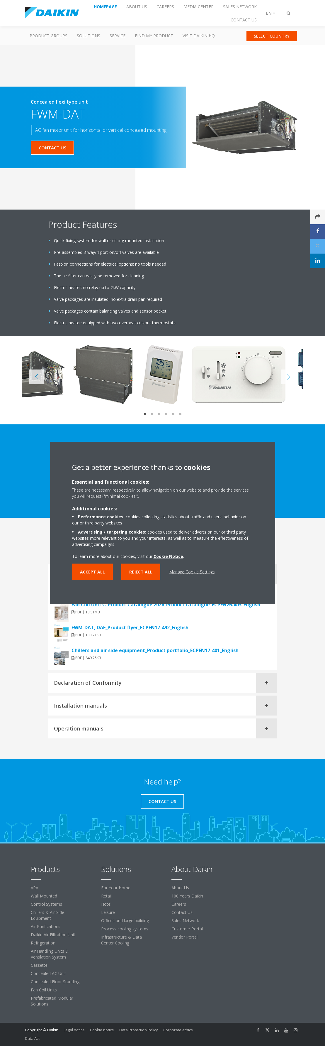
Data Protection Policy (138, 1029)
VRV (34, 887)
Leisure (108, 912)
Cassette (39, 965)
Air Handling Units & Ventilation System (50, 954)
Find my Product (154, 35)
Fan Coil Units (44, 990)
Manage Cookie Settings (192, 572)
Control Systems (46, 904)
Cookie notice (102, 1029)
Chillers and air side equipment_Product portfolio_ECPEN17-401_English (155, 650)
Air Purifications (45, 926)
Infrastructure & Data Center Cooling (121, 940)
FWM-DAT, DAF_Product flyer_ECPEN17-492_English (130, 627)
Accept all (92, 572)
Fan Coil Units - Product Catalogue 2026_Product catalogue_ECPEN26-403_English (166, 604)
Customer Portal (187, 929)
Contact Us (182, 912)
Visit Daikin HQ (199, 35)
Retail (106, 896)
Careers (178, 904)
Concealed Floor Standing (55, 981)
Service (117, 35)
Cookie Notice (168, 556)
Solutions (88, 35)
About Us (180, 887)
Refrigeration (43, 943)
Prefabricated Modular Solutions (52, 1001)
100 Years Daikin (187, 896)
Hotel (106, 904)
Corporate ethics (178, 1029)
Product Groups (48, 35)
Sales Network (185, 920)
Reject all (140, 572)
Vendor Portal (184, 937)
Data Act (32, 1038)
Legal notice (74, 1029)
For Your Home (115, 887)
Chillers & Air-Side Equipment (47, 915)
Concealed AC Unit (48, 973)
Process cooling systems (124, 929)
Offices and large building (125, 920)
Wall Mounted (44, 896)
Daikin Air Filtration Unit (53, 934)
